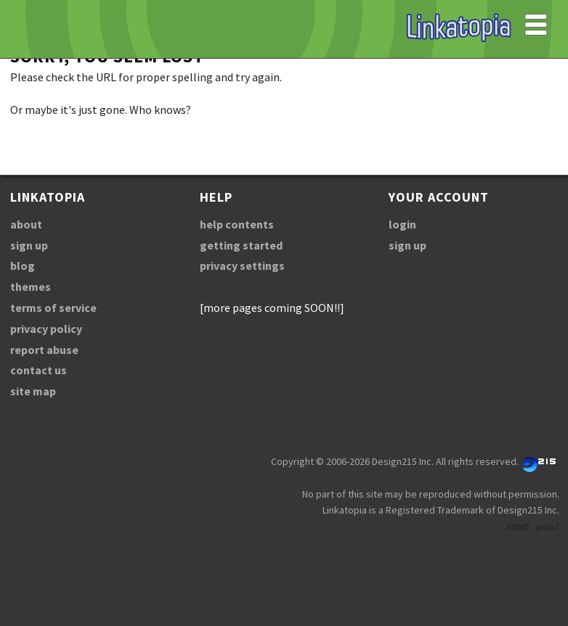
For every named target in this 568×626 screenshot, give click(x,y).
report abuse (44, 349)
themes (30, 286)
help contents (237, 224)
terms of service (53, 307)
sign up (29, 245)
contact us (38, 370)
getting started (241, 245)
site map (33, 391)
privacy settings (242, 265)
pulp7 (547, 527)
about (26, 224)
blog (22, 265)
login (402, 224)
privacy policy (46, 328)
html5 (518, 527)
